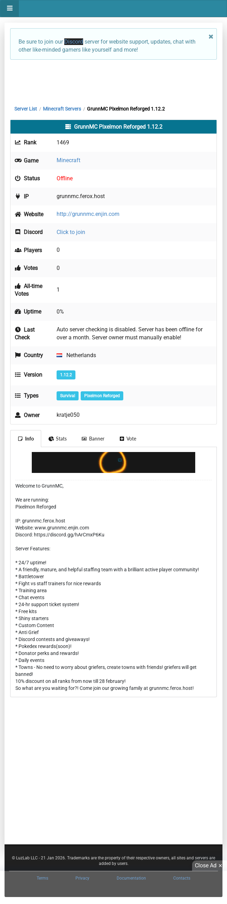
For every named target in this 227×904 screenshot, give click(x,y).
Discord (73, 41)
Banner (92, 439)
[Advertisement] (113, 81)
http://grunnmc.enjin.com (88, 214)
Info (25, 439)
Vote (128, 439)
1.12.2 (66, 374)
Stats (58, 439)
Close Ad (209, 865)
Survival (67, 395)
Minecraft (68, 160)
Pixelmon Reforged (102, 395)
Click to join (71, 232)
